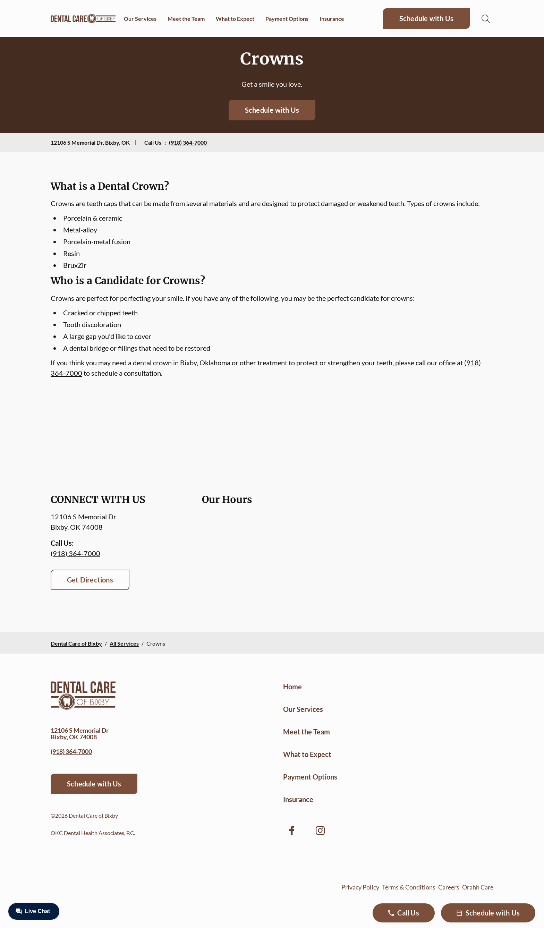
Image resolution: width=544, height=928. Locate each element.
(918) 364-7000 (188, 142)
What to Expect (235, 18)
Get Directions (90, 580)
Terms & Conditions (408, 887)
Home (292, 686)
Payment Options (286, 18)
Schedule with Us (426, 18)
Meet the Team (186, 18)
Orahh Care (477, 887)
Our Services (140, 18)
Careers (448, 887)
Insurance (332, 18)
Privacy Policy (360, 887)
